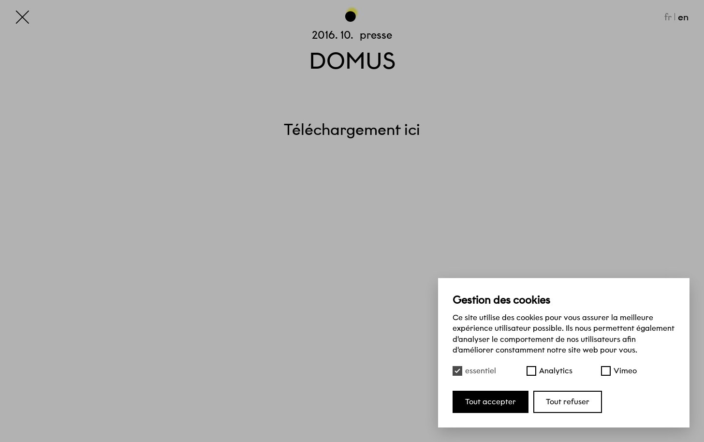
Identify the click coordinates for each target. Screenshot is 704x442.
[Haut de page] (352, 14)
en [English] (683, 17)
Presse (376, 35)
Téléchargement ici (352, 129)
